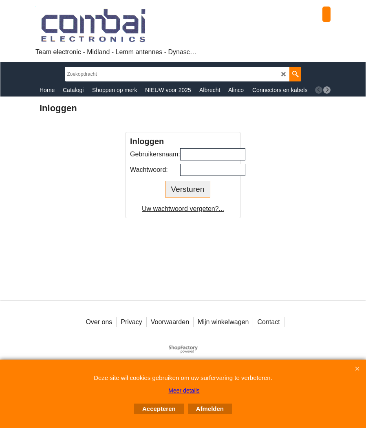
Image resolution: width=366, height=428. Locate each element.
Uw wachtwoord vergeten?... (183, 208)
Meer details (183, 390)
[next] (327, 90)
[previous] (318, 90)
